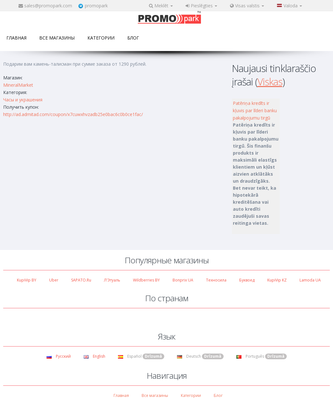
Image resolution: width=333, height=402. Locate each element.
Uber (53, 280)
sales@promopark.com (48, 6)
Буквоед (247, 280)
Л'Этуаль (112, 280)
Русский (59, 356)
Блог (133, 38)
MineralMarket (18, 85)
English (94, 356)
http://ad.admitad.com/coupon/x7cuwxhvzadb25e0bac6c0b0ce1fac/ (73, 114)
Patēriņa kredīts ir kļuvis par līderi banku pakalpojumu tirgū (255, 110)
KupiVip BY (26, 280)
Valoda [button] (289, 6)
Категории (101, 38)
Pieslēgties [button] (201, 6)
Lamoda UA (310, 280)
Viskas (269, 81)
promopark (96, 6)
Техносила (216, 280)
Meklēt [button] (161, 6)
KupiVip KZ (277, 280)
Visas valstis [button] (247, 6)
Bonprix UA (183, 280)
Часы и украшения (22, 100)
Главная (16, 38)
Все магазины (57, 38)
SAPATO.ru (81, 280)
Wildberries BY (146, 280)
